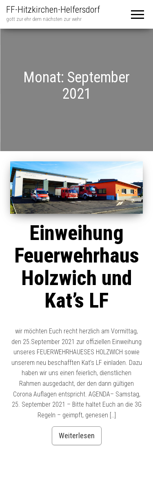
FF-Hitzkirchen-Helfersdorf (53, 10)
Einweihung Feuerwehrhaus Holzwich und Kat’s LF (76, 266)
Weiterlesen (77, 435)
